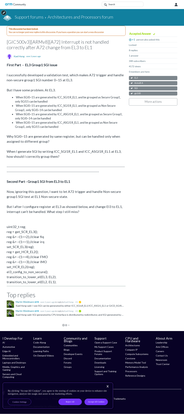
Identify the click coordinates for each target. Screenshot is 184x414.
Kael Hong (19, 56)
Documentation (41, 346)
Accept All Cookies (96, 402)
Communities (71, 345)
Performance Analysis (136, 366)
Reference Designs (135, 375)
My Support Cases (104, 346)
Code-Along (39, 342)
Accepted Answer (140, 33)
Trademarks (119, 398)
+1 (133, 39)
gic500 (137, 93)
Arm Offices (162, 346)
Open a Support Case (106, 342)
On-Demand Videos (43, 355)
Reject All (70, 402)
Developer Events (73, 354)
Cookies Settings (20, 402)
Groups (68, 366)
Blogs (67, 349)
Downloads (100, 362)
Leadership (161, 342)
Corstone (130, 358)
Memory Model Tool (135, 362)
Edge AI (7, 351)
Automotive (9, 346)
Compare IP (131, 349)
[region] (58, 396)
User (176, 4)
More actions (153, 101)
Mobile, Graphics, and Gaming (14, 368)
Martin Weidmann (25, 301)
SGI (136, 88)
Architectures (132, 345)
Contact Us (162, 355)
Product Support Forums (103, 352)
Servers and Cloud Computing (12, 375)
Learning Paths (41, 351)
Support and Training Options (105, 373)
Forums (67, 362)
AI (4, 342)
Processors (131, 371)
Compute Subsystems (136, 354)
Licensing (99, 366)
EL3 (136, 78)
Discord (68, 358)
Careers (160, 351)
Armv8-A (138, 83)
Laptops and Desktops (14, 362)
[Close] (107, 386)
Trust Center (163, 364)
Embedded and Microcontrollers (11, 357)
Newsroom (161, 359)
